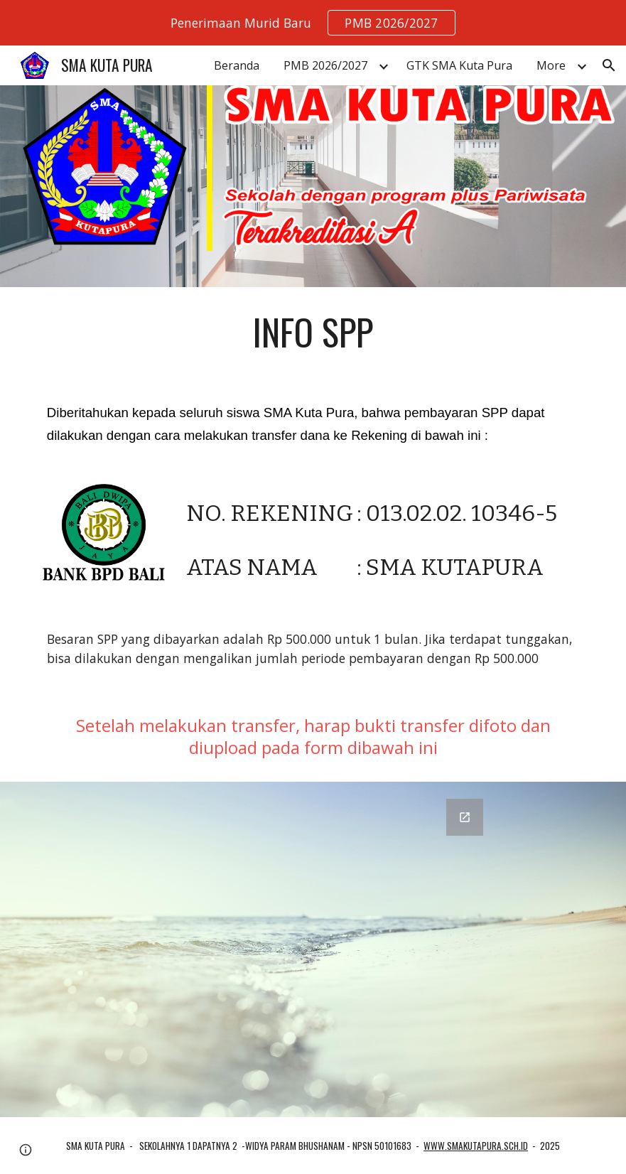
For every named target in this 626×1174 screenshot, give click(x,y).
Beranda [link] (236, 65)
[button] (609, 65)
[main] (313, 332)
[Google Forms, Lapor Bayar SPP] (313, 949)
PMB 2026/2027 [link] (325, 65)
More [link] (551, 65)
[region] (313, 22)
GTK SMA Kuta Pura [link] (459, 65)
